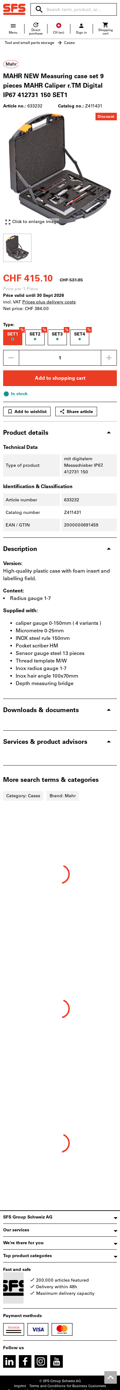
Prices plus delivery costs (49, 302)
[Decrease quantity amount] (11, 358)
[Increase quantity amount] (109, 358)
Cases (69, 43)
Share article (76, 411)
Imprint (20, 1386)
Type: (8, 324)
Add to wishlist (26, 411)
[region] (60, 247)
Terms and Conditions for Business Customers (67, 1386)
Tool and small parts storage (29, 43)
